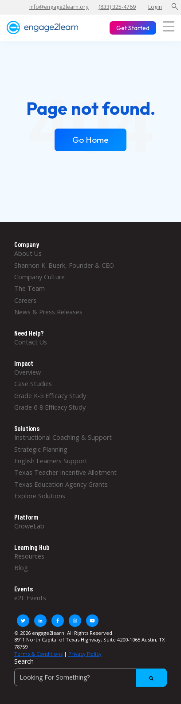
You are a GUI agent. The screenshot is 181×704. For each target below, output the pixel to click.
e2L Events (30, 598)
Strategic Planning (40, 449)
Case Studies (33, 383)
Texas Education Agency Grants (61, 484)
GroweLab (29, 526)
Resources (29, 556)
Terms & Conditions (38, 653)
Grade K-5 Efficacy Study (50, 395)
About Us (28, 253)
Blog (21, 567)
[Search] (90, 677)
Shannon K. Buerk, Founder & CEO (64, 265)
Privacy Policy (85, 653)
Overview (27, 372)
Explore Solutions (39, 496)
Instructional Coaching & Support (63, 437)
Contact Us (30, 342)
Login (155, 7)
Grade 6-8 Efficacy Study (50, 407)
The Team (29, 288)
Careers (25, 300)
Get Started (133, 28)
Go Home (90, 139)
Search (24, 661)
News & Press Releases (48, 312)
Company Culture (39, 277)
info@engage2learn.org (59, 7)
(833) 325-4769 (117, 7)
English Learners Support (50, 461)
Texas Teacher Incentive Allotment (65, 472)
